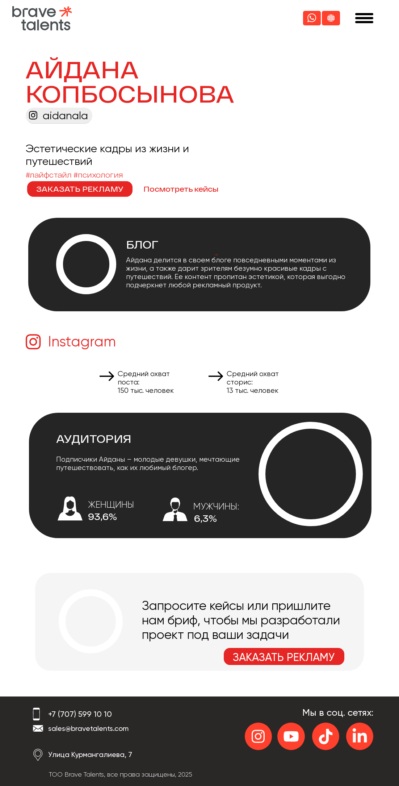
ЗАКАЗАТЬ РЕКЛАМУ (79, 188)
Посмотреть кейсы (180, 188)
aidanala (65, 115)
